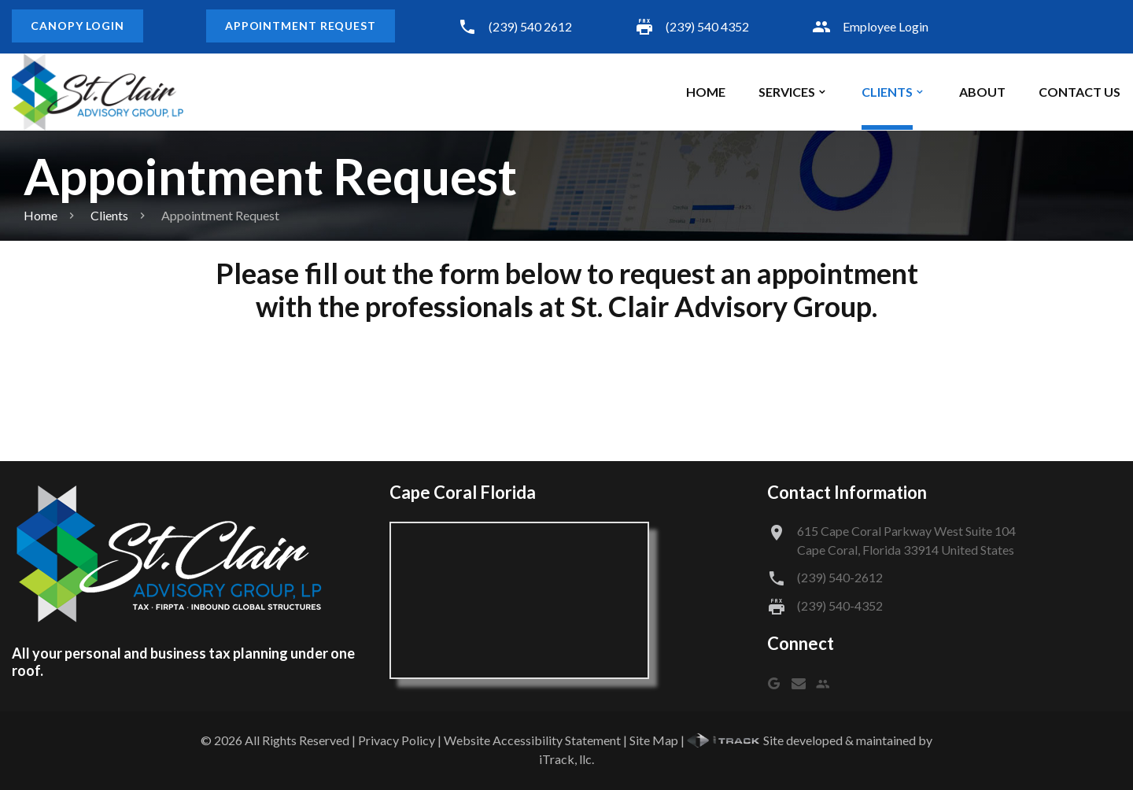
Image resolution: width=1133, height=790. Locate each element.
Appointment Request (300, 25)
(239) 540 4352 (707, 26)
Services (786, 92)
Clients (887, 92)
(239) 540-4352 (840, 605)
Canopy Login (77, 25)
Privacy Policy (396, 740)
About (982, 92)
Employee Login (885, 26)
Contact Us (1079, 92)
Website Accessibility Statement (532, 740)
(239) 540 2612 (530, 26)
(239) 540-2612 (840, 577)
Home (705, 92)
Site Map (653, 740)
